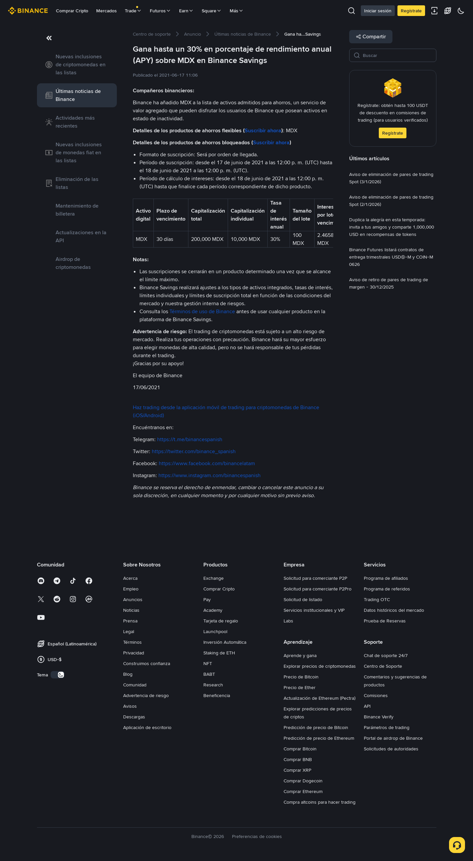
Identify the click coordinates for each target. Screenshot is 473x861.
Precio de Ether (300, 687)
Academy (212, 610)
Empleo (130, 589)
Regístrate (411, 11)
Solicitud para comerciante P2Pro (318, 589)
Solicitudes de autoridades (391, 749)
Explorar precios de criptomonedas (320, 666)
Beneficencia (216, 695)
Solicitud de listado (303, 599)
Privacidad (133, 653)
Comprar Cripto (72, 11)
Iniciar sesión (377, 11)
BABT (209, 674)
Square (212, 11)
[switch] (58, 674)
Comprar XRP (297, 770)
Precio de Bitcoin (301, 677)
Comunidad (134, 685)
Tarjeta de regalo (220, 621)
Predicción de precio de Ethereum (319, 738)
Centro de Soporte (383, 666)
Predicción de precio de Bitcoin (316, 727)
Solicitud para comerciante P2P (315, 578)
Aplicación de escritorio (147, 727)
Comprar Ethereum (303, 791)
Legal (128, 631)
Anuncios (132, 599)
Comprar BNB (298, 759)
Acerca (130, 578)
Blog (127, 674)
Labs (288, 621)
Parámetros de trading (386, 727)
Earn (186, 11)
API (367, 706)
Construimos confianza (146, 663)
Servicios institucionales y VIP (314, 610)
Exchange (213, 578)
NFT (207, 663)
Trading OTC (377, 599)
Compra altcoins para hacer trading (319, 802)
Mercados (106, 11)
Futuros (160, 11)
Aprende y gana (300, 655)
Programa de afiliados (386, 578)
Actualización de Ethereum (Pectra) (319, 698)
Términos (132, 642)
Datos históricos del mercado (394, 610)
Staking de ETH (219, 653)
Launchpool (215, 631)
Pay (207, 599)
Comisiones (376, 695)
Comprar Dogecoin (303, 781)
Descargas (134, 717)
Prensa (130, 621)
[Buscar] (397, 55)
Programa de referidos (387, 589)
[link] (77, 65)
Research (213, 685)
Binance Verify (378, 717)
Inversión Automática (224, 642)
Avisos (130, 706)
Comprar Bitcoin (300, 749)
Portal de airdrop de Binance (393, 738)
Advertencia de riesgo (146, 695)
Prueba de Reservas (385, 621)
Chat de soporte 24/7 (386, 655)
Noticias (131, 610)
